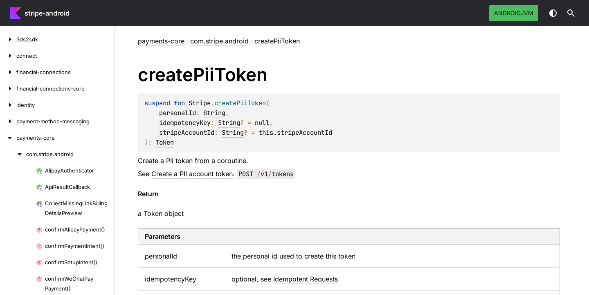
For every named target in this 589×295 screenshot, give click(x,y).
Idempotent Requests (305, 279)
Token (164, 142)
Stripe (200, 103)
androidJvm (513, 12)
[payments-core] (8, 137)
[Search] (571, 13)
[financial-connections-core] (8, 88)
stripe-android (47, 13)
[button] (571, 13)
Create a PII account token (192, 174)
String (214, 113)
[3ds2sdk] (8, 39)
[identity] (8, 105)
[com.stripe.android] (13, 154)
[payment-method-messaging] (8, 121)
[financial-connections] (8, 72)
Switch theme (553, 13)
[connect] (8, 56)
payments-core (161, 41)
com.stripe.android (219, 41)
